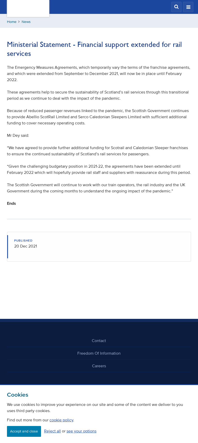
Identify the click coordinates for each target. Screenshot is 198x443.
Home (11, 22)
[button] (176, 7)
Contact (99, 340)
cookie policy (61, 420)
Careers (99, 365)
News (26, 22)
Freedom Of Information (99, 353)
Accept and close (24, 431)
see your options (81, 431)
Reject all (52, 431)
